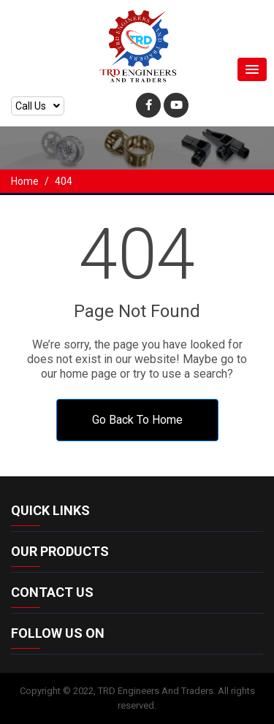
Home (25, 181)
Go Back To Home (137, 420)
